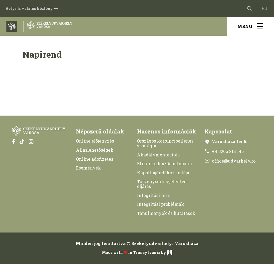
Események (88, 168)
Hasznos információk (166, 131)
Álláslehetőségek (94, 150)
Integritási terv (153, 195)
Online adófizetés (94, 159)
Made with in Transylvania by (137, 252)
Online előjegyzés (95, 141)
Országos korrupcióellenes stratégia (165, 143)
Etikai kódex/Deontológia (164, 163)
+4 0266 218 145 (224, 151)
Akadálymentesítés (158, 154)
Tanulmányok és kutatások (166, 213)
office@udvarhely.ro (230, 161)
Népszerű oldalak (100, 131)
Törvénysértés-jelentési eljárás (162, 184)
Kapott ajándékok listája (163, 172)
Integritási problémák (160, 204)
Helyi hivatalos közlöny (32, 8)
